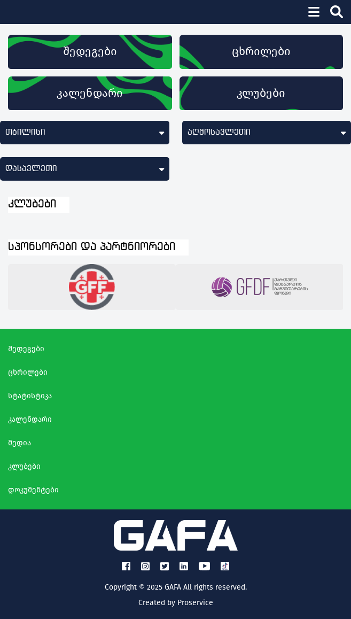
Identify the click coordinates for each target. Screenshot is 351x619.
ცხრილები (261, 51)
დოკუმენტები (33, 489)
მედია (19, 442)
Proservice (195, 602)
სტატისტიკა (30, 395)
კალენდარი (90, 93)
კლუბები (261, 93)
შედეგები (90, 51)
